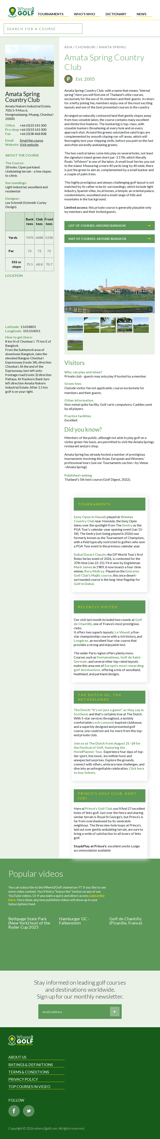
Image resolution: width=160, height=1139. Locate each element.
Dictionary (116, 14)
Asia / (69, 47)
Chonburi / (87, 47)
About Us (17, 1057)
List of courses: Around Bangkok (110, 225)
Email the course (31, 140)
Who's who (84, 14)
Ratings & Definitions (30, 1064)
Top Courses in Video (29, 1086)
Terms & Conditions (28, 1072)
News (141, 14)
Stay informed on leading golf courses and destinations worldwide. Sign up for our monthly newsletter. (80, 989)
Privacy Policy (23, 1079)
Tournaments (51, 14)
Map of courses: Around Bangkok (110, 238)
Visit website (29, 144)
